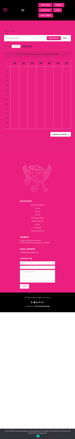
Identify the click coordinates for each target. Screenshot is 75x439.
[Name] (37, 263)
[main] (37, 87)
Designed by (37, 306)
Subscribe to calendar (59, 134)
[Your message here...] (37, 276)
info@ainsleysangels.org (29, 252)
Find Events (54, 38)
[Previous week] (5, 46)
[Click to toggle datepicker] (28, 46)
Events (6, 31)
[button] (24, 286)
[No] (73, 434)
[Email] (37, 267)
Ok (38, 436)
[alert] (37, 54)
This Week (16, 46)
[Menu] (23, 10)
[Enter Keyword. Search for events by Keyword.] (25, 38)
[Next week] (9, 46)
